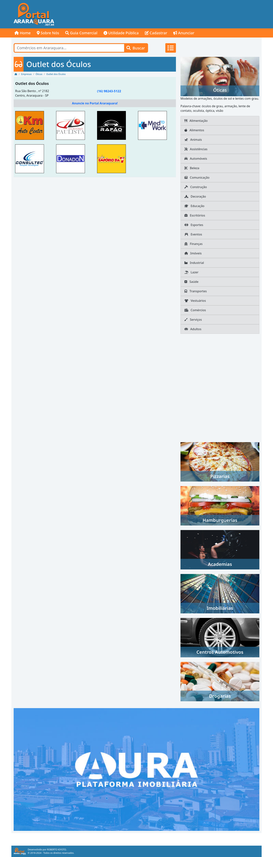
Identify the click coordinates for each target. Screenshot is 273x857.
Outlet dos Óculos (32, 83)
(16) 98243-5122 (109, 91)
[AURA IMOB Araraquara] (136, 769)
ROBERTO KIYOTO (56, 849)
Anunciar (183, 32)
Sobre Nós (48, 32)
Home (22, 32)
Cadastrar (156, 32)
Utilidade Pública (121, 32)
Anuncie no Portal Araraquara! (95, 103)
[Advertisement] (193, 14)
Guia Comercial (81, 32)
